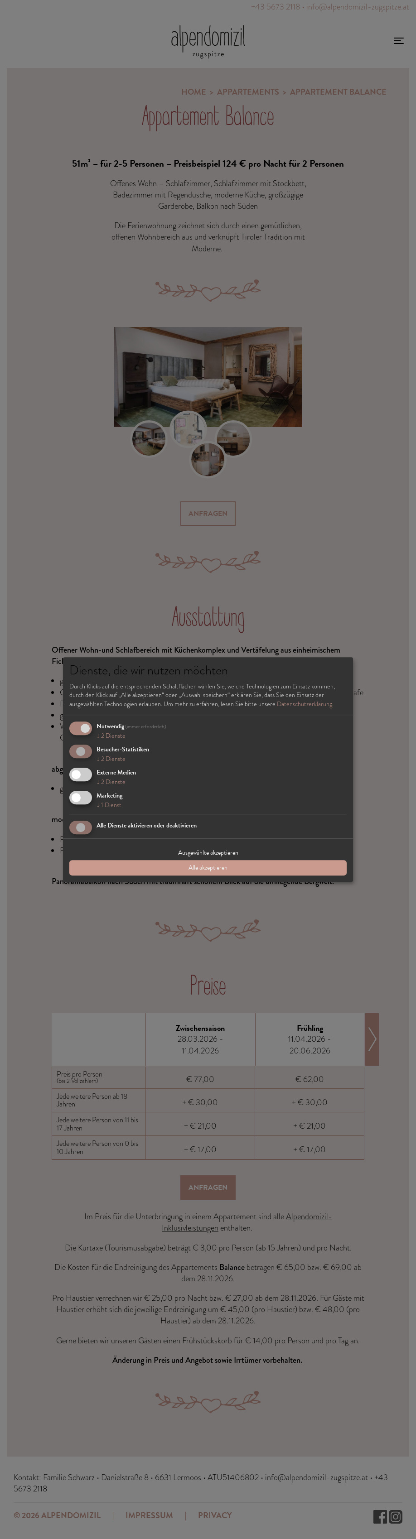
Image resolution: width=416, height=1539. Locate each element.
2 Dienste (111, 736)
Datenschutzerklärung (304, 703)
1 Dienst (109, 804)
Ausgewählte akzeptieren (208, 852)
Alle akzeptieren (208, 867)
